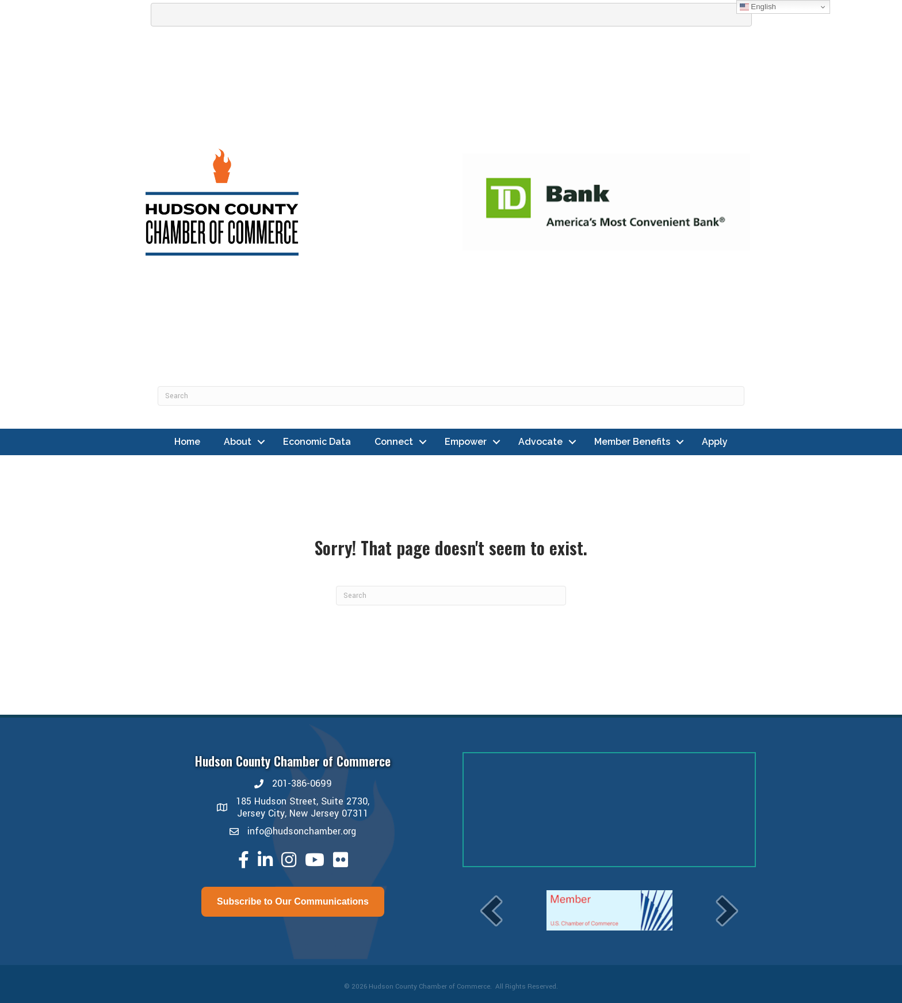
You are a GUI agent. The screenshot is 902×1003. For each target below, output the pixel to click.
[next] (727, 910)
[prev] (491, 910)
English (758, 7)
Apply (715, 441)
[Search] (451, 396)
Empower (466, 441)
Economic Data (317, 441)
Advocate (540, 441)
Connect (393, 441)
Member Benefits (632, 441)
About (237, 441)
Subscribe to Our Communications (293, 901)
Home (187, 441)
